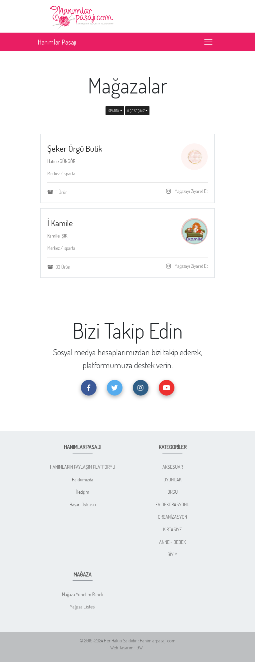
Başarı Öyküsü (83, 504)
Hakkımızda (82, 479)
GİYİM (172, 554)
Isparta (113, 110)
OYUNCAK (172, 479)
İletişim (82, 492)
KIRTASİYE (172, 529)
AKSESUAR (172, 467)
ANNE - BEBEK (172, 542)
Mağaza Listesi (83, 606)
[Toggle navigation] (208, 42)
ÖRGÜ (172, 492)
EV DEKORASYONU (172, 504)
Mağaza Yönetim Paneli (82, 594)
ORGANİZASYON (172, 517)
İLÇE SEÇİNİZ (136, 110)
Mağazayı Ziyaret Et (190, 191)
